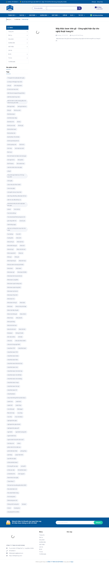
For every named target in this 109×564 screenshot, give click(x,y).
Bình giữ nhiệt (10, 106)
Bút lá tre (22, 144)
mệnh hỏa (10, 401)
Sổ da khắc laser (22, 470)
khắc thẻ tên (22, 329)
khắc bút (22, 245)
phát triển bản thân (12, 451)
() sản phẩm (100, 8)
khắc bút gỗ (10, 249)
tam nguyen (21, 473)
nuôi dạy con (10, 443)
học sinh (18, 234)
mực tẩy (9, 416)
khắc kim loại (22, 260)
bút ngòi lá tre (11, 159)
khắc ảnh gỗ (10, 241)
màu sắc (9, 340)
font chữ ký (17, 209)
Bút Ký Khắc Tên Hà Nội (13, 137)
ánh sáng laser (18, 85)
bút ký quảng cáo (11, 144)
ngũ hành (9, 432)
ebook (9, 209)
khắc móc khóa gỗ (12, 314)
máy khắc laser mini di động (14, 378)
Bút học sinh (17, 110)
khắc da (21, 253)
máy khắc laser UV (12, 390)
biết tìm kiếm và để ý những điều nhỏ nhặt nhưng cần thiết (16, 101)
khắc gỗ (17, 257)
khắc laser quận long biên (14, 287)
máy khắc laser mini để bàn (14, 375)
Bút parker (20, 159)
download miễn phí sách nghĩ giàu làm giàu (16, 204)
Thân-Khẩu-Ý (10, 481)
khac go (9, 257)
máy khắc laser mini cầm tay (14, 371)
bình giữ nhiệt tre (22, 106)
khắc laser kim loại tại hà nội (14, 276)
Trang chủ (11, 31)
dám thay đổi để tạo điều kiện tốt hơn (16, 196)
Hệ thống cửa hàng (96, 15)
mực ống (20, 413)
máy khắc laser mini (12, 367)
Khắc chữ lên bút (21, 249)
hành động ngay (11, 224)
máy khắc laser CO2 (12, 352)
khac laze (22, 302)
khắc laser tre (10, 298)
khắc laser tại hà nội (12, 291)
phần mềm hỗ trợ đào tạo (14, 447)
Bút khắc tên (10, 121)
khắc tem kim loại (12, 325)
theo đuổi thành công (12, 492)
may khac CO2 (11, 348)
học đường (10, 234)
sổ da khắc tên (11, 473)
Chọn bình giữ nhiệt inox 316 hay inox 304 (15, 176)
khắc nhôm (23, 314)
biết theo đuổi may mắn (13, 97)
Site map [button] (69, 532)
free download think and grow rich (16, 217)
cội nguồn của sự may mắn (14, 192)
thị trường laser (11, 496)
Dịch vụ (10, 35)
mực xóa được (18, 416)
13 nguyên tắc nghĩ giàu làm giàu (15, 78)
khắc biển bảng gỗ (12, 245)
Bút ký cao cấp (11, 125)
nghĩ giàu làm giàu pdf (13, 428)
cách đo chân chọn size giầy (14, 167)
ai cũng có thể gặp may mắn (14, 81)
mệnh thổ (9, 405)
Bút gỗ (9, 110)
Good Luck (22, 220)
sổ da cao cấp (11, 470)
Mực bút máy (10, 413)
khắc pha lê (19, 317)
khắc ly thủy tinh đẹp (21, 306)
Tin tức (10, 58)
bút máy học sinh (19, 148)
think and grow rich (12, 500)
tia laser (24, 504)
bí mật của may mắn (12, 89)
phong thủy (23, 451)
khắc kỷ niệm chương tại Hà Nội (15, 264)
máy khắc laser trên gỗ (13, 386)
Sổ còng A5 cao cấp (12, 466)
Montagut (20, 409)
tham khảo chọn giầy (12, 477)
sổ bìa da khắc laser (12, 462)
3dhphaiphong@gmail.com (16, 553)
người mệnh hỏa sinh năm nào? (15, 439)
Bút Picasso (10, 163)
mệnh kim (18, 401)
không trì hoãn (19, 333)
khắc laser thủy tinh (12, 295)
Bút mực (9, 152)
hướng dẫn (10, 238)
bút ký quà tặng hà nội (13, 140)
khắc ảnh (18, 238)
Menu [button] (41, 532)
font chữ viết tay (11, 213)
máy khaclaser (11, 394)
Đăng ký (98, 522)
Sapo (72, 561)
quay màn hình (19, 454)
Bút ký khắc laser (11, 129)
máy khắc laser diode (12, 356)
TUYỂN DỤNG (11, 61)
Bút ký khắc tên (11, 133)
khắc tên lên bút (11, 329)
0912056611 (15, 1)
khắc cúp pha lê (11, 253)
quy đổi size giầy (11, 458)
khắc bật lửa (20, 241)
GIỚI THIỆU (11, 46)
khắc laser (18, 268)
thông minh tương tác (13, 504)
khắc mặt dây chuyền (12, 310)
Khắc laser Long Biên (12, 279)
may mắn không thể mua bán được (16, 397)
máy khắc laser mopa (13, 382)
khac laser (10, 268)
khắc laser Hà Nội (22, 272)
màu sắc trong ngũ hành (13, 344)
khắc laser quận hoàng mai (14, 283)
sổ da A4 (23, 466)
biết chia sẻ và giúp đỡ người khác (16, 93)
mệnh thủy (18, 405)
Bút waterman (20, 163)
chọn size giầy (11, 188)
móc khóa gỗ (10, 409)
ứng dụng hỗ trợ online (13, 512)
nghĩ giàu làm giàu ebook (13, 424)
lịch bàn (20, 336)
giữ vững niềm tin (11, 220)
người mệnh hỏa (11, 435)
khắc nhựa (10, 317)
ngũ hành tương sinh (21, 432)
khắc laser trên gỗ (12, 302)
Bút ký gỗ (20, 125)
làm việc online (11, 336)
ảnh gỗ (9, 85)
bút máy (9, 148)
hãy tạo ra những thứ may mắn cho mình (16, 229)
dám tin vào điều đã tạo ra (14, 199)
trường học (17, 508)
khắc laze (9, 306)
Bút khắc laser (11, 114)
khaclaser (9, 333)
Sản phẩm (11, 39)
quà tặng (9, 454)
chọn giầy (9, 180)
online (18, 443)
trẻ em (9, 508)
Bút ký (18, 121)
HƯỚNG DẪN (11, 43)
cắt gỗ (9, 171)
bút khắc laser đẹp (12, 118)
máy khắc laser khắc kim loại (14, 363)
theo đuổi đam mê (12, 489)
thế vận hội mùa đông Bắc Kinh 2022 (16, 485)
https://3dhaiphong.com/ (15, 555)
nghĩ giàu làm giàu (12, 420)
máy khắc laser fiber (12, 359)
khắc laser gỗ (10, 272)
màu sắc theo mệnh (20, 340)
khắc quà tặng (11, 321)
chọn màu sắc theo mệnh (14, 184)
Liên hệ (10, 50)
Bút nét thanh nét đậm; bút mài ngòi (16, 156)
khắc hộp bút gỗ (11, 260)
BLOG (9, 54)
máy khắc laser (22, 348)
